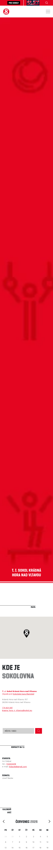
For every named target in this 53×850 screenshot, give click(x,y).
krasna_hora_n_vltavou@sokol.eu (17, 710)
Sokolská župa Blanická (23, 694)
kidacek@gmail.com (18, 767)
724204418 (11, 764)
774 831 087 (7, 708)
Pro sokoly (14, 3)
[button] (26, 633)
